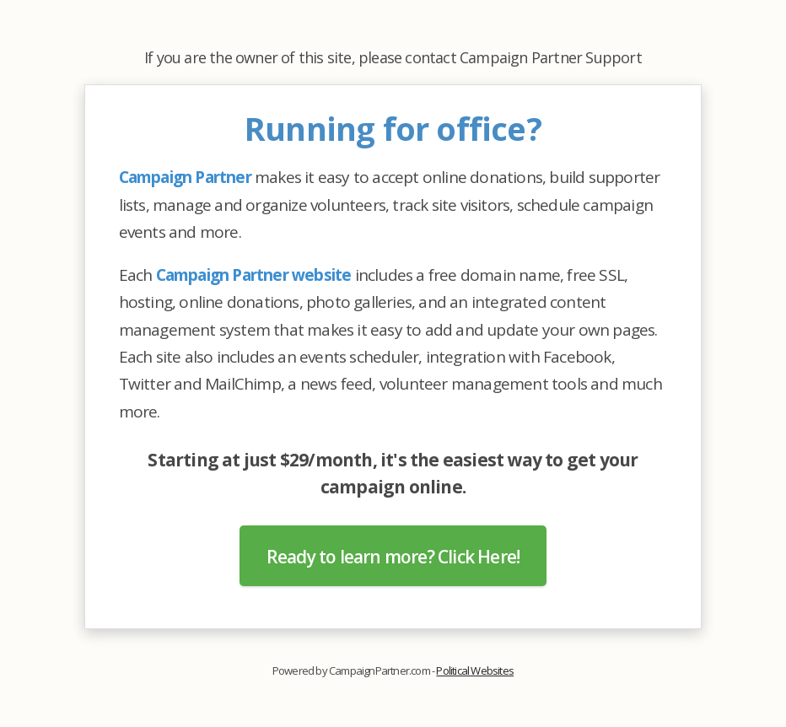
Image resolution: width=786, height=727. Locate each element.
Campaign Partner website (254, 275)
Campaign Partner (185, 177)
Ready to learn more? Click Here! (393, 556)
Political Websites (475, 670)
